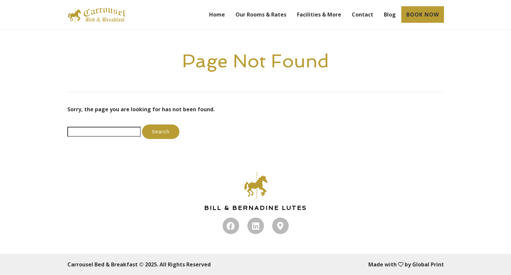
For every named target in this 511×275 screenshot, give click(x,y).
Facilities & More (319, 14)
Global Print (428, 264)
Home (217, 14)
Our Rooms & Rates (261, 14)
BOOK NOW (422, 14)
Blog (390, 14)
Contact (362, 14)
